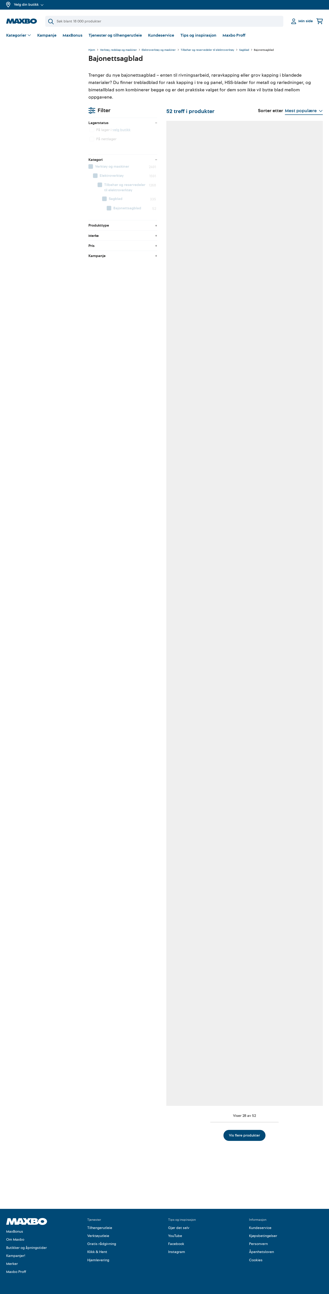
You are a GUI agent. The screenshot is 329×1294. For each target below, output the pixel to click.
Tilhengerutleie (99, 1227)
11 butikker (119, 942)
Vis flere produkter (205, 1135)
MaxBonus (72, 35)
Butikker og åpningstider (26, 1247)
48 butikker (120, 522)
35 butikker (292, 242)
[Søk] (164, 21)
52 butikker (120, 242)
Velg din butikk (29, 4)
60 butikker (235, 242)
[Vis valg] (18, 35)
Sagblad (244, 50)
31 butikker (292, 802)
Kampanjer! (15, 1255)
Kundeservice (161, 35)
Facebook (176, 1243)
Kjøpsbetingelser (263, 1235)
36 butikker (292, 382)
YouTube (175, 1235)
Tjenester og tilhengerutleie (115, 35)
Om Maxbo (15, 1239)
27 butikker (178, 522)
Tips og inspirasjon (198, 35)
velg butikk (39, 74)
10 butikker (120, 662)
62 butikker (120, 382)
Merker (12, 1263)
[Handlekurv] (319, 21)
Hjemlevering (98, 1260)
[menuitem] (42, 111)
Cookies (256, 1260)
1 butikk (232, 662)
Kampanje (46, 35)
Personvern (258, 1243)
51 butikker (178, 1082)
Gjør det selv (178, 1227)
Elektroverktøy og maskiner (159, 50)
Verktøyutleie (98, 1235)
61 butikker (235, 1082)
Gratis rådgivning (101, 1243)
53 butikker (235, 522)
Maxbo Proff (234, 35)
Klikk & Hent (97, 1251)
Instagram (176, 1251)
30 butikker (292, 1082)
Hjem (91, 50)
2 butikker (177, 942)
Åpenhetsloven (261, 1251)
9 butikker (234, 802)
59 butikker (178, 242)
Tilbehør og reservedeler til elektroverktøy (207, 50)
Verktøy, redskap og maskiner (118, 50)
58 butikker (178, 382)
